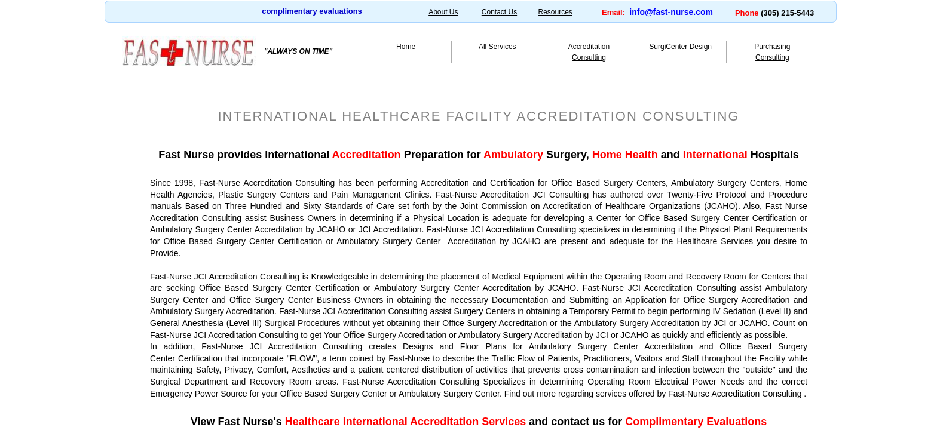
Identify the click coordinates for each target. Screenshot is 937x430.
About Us (443, 12)
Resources (555, 12)
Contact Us (499, 12)
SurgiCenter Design (680, 46)
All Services (497, 46)
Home (405, 46)
